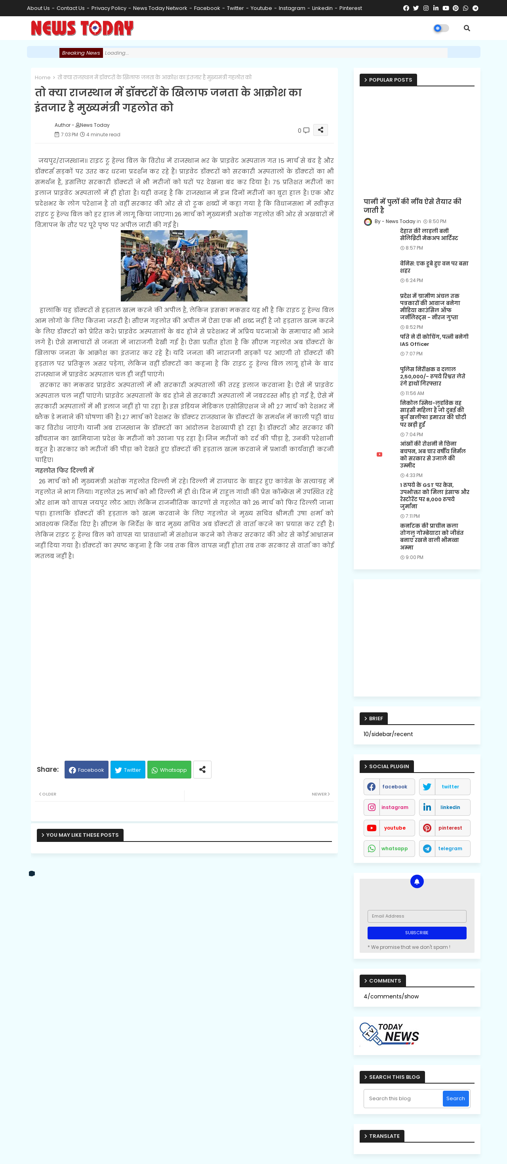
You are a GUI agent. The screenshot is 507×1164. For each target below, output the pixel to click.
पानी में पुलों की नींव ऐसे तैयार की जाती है (412, 206)
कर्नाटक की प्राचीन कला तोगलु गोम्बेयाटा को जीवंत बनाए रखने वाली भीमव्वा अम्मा (432, 537)
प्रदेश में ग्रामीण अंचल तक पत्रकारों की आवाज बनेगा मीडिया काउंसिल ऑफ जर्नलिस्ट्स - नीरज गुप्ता (430, 307)
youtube (261, 8)
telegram (450, 848)
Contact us (71, 8)
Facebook (91, 770)
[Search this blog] (404, 1099)
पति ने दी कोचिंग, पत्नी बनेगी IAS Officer (434, 341)
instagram (292, 8)
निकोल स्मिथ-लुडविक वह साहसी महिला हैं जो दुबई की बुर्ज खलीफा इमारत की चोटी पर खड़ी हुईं (433, 414)
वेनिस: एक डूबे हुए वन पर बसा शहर (434, 267)
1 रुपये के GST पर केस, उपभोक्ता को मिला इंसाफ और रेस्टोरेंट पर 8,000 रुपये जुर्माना (434, 496)
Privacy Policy (108, 8)
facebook (207, 8)
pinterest (350, 8)
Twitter (132, 770)
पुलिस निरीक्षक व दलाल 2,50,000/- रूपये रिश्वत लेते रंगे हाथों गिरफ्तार (432, 376)
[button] (467, 28)
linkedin (322, 8)
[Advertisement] (184, 657)
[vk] (32, 874)
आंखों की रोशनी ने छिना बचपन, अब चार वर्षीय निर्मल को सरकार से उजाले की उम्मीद (433, 455)
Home (43, 77)
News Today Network (160, 8)
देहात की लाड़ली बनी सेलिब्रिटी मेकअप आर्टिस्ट (429, 235)
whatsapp (394, 848)
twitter (235, 8)
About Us (38, 8)
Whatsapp (173, 770)
